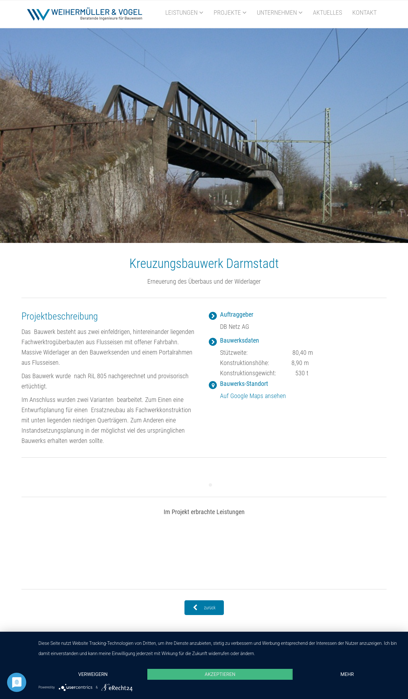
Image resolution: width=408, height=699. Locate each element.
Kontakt (364, 12)
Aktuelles (327, 12)
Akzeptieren (220, 674)
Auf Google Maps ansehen (253, 396)
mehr (347, 674)
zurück (204, 607)
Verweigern (93, 674)
